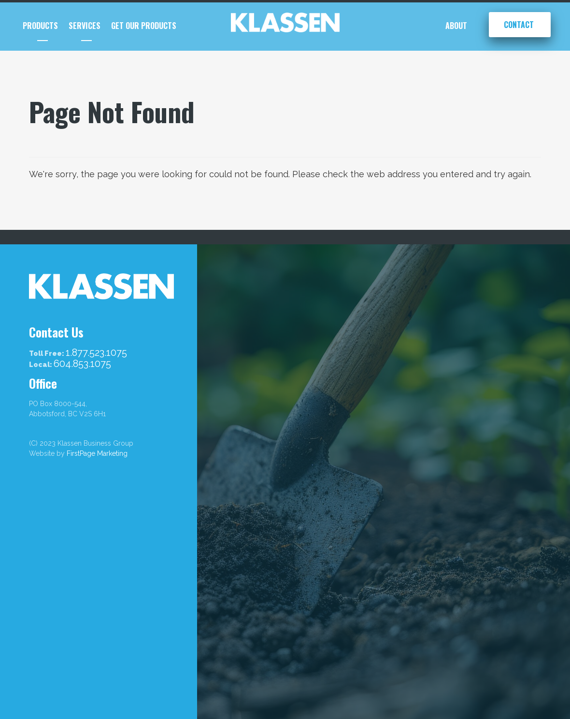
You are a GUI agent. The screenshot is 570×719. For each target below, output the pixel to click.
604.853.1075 (82, 364)
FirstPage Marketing (97, 453)
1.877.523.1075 (96, 353)
